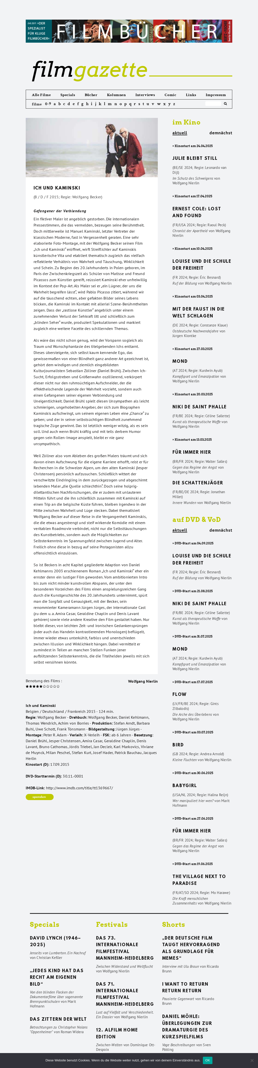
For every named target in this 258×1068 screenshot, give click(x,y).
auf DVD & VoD (196, 519)
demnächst (220, 133)
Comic (170, 95)
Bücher (91, 95)
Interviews (145, 95)
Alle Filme (41, 95)
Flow (179, 694)
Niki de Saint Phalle (199, 407)
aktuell (179, 133)
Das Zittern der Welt (58, 1019)
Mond (180, 361)
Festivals (112, 924)
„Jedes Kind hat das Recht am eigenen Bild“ (57, 978)
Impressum (216, 95)
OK (207, 1060)
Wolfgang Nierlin (143, 681)
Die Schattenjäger (197, 483)
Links (191, 95)
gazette (89, 69)
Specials (68, 95)
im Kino (186, 122)
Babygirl (184, 786)
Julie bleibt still (194, 158)
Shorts (173, 924)
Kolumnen (116, 95)
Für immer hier (191, 452)
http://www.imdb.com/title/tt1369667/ (79, 787)
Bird (178, 745)
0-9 (48, 104)
